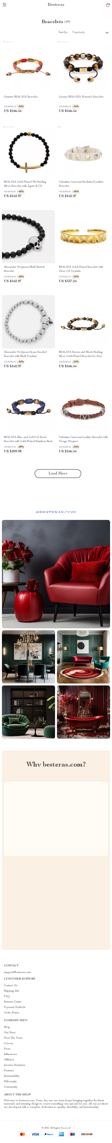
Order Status (11, 1012)
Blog (7, 1027)
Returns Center (13, 1002)
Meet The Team (13, 1038)
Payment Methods (14, 1007)
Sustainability (12, 1076)
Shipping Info (11, 991)
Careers (8, 1043)
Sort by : (64, 32)
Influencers (10, 1054)
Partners (9, 1070)
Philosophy (10, 1081)
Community (11, 1087)
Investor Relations (14, 1065)
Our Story (10, 1032)
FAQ (7, 996)
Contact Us (10, 985)
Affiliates (9, 1059)
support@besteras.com (17, 972)
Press (7, 1049)
